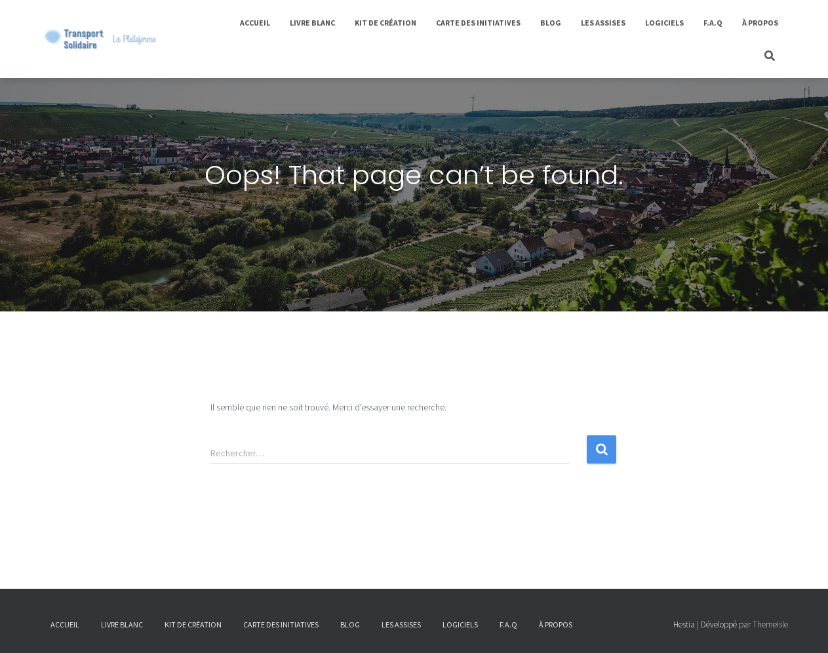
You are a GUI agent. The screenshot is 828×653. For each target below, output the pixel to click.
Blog (550, 23)
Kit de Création (385, 23)
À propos (760, 23)
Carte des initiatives (478, 23)
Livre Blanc (312, 23)
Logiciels (664, 23)
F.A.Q (712, 23)
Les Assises (603, 23)
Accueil (255, 23)
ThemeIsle (770, 624)
